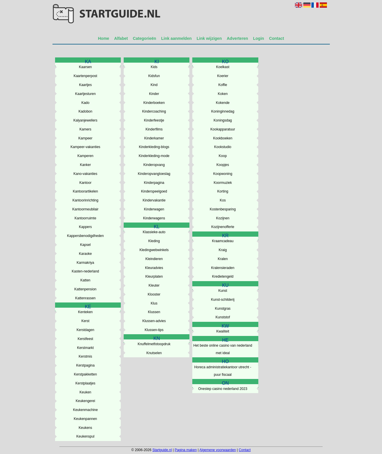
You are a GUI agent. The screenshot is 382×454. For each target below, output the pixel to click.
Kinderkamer (154, 138)
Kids (154, 67)
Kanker (85, 165)
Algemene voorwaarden (218, 450)
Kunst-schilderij (222, 300)
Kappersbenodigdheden (85, 236)
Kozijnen (222, 218)
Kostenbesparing (223, 209)
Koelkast (222, 67)
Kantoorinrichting (85, 200)
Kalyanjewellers (85, 120)
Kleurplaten (154, 276)
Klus (154, 303)
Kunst (222, 291)
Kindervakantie (154, 200)
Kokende (222, 103)
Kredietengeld (223, 276)
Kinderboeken (154, 103)
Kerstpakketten (85, 374)
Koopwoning (222, 174)
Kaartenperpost (85, 76)
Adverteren (237, 38)
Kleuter (153, 285)
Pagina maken (186, 450)
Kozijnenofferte (222, 227)
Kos (223, 200)
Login (258, 38)
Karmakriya (85, 263)
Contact (276, 38)
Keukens (85, 428)
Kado (85, 103)
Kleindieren (154, 259)
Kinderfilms (154, 129)
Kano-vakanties (85, 174)
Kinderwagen (154, 209)
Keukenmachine (85, 410)
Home (103, 38)
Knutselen (154, 353)
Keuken (85, 392)
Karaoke (85, 254)
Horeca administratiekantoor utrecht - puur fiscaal (222, 371)
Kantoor (85, 183)
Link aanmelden (176, 38)
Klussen (154, 312)
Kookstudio (222, 147)
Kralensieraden (222, 268)
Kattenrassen (85, 298)
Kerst (85, 321)
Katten (85, 280)
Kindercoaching (154, 111)
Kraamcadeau (223, 241)
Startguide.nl (162, 450)
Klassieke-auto (154, 232)
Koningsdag (223, 120)
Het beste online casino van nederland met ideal (222, 349)
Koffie (222, 85)
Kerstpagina (85, 365)
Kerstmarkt (85, 348)
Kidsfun (154, 76)
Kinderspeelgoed (154, 191)
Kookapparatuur (222, 129)
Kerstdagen (85, 330)
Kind (153, 85)
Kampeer (85, 138)
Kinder (154, 94)
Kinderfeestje (154, 120)
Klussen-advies (154, 321)
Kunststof (223, 317)
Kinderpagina (154, 183)
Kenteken (85, 312)
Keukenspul (85, 436)
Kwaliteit (222, 331)
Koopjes (223, 165)
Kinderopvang (154, 165)
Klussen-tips (154, 330)
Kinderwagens (154, 218)
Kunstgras (223, 309)
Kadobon (85, 111)
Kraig (223, 250)
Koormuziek (223, 183)
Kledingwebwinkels (154, 250)
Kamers (85, 129)
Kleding (154, 241)
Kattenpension (85, 289)
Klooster (154, 294)
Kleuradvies (154, 268)
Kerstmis (85, 356)
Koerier (222, 76)
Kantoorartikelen (85, 191)
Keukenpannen (85, 419)
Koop (223, 156)
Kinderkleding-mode (154, 156)
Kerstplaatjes (85, 383)
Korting (222, 191)
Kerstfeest (85, 339)
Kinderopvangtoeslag (154, 174)
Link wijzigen (209, 38)
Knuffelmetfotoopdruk (154, 344)
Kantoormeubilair (85, 209)
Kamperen (85, 156)
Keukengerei (85, 401)
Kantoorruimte (85, 218)
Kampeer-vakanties (85, 147)
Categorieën (144, 38)
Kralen (223, 259)
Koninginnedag (222, 111)
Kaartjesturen (85, 94)
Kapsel (85, 245)
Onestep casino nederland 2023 (222, 389)
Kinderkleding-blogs (154, 147)
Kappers (85, 227)
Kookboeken (222, 138)
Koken (223, 94)
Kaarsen (85, 67)
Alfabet (121, 38)
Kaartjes (85, 85)
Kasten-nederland (85, 271)
